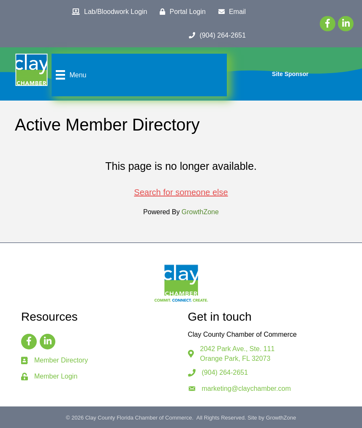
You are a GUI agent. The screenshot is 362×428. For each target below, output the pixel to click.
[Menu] (70, 75)
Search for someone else (181, 192)
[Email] (230, 11)
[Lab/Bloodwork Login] (107, 11)
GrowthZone (200, 211)
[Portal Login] (180, 11)
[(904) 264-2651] (215, 35)
